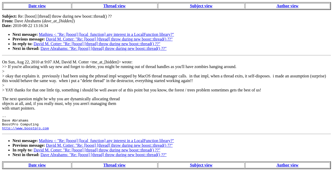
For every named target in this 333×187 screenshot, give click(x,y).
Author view (288, 6)
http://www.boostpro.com (25, 131)
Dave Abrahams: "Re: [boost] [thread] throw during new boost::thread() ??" (103, 48)
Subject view (201, 6)
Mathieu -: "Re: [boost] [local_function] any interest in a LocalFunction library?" (106, 34)
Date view (37, 6)
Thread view (114, 6)
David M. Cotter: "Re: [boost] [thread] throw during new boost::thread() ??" (109, 39)
